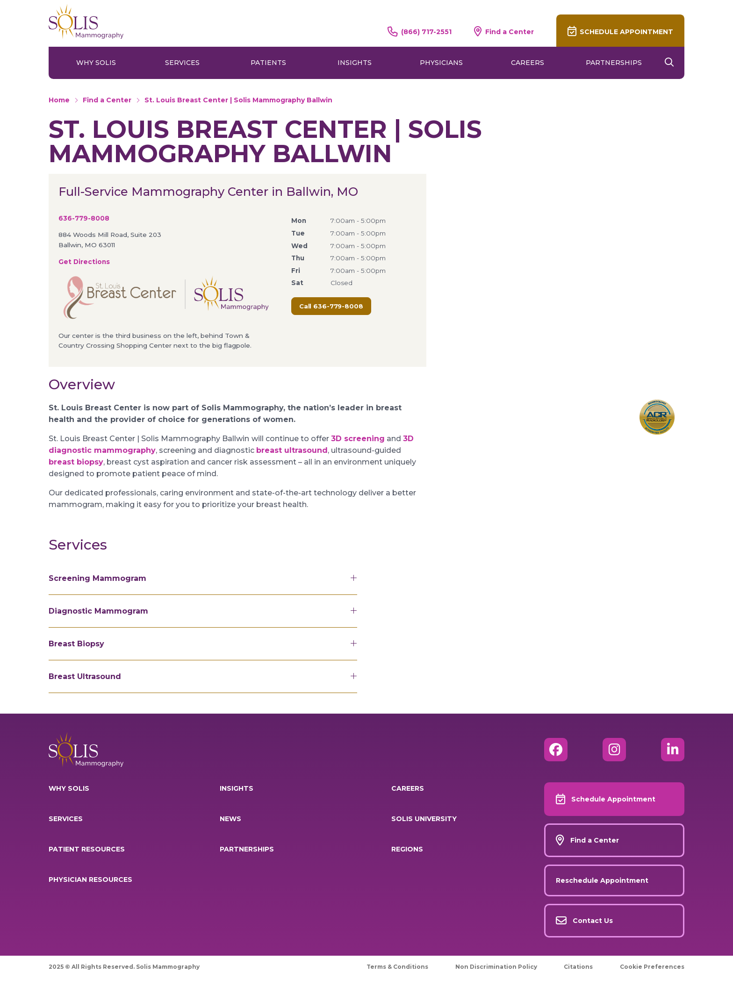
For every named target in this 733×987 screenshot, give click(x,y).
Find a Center (509, 32)
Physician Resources (90, 879)
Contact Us (593, 920)
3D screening (358, 438)
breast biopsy (76, 462)
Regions (407, 849)
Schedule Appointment (626, 32)
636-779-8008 (83, 218)
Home (59, 100)
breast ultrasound (292, 450)
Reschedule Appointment (602, 880)
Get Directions (84, 261)
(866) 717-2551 (426, 32)
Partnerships (614, 62)
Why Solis (96, 62)
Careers (527, 62)
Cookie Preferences (652, 966)
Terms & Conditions (397, 966)
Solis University (424, 819)
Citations (578, 966)
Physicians (441, 62)
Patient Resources (87, 849)
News (230, 819)
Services (182, 62)
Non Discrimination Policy (496, 966)
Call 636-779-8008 (331, 306)
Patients (268, 62)
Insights (355, 62)
